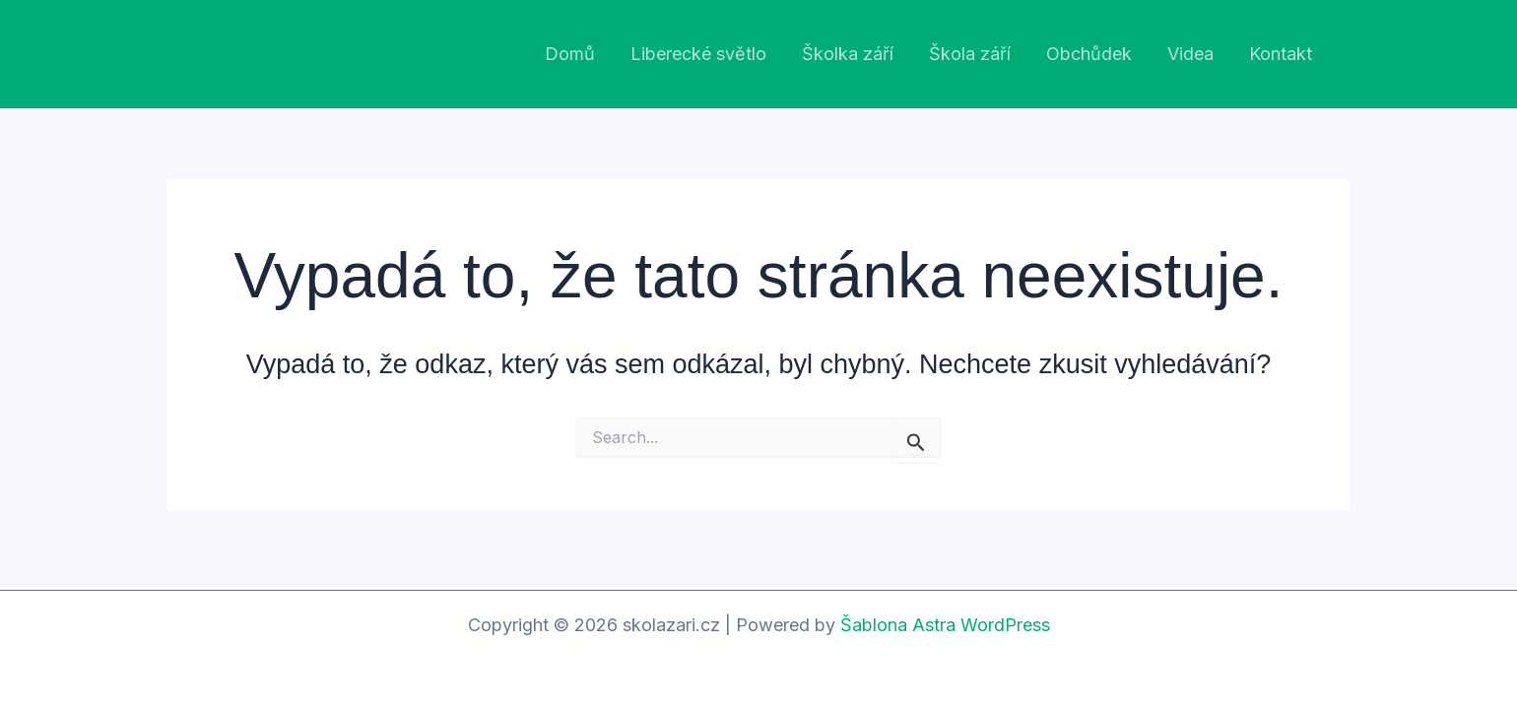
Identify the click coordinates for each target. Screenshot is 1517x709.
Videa (1190, 53)
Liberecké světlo (698, 53)
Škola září (970, 53)
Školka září (847, 53)
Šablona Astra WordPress (945, 624)
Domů (570, 53)
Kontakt (1280, 53)
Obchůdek (1089, 53)
